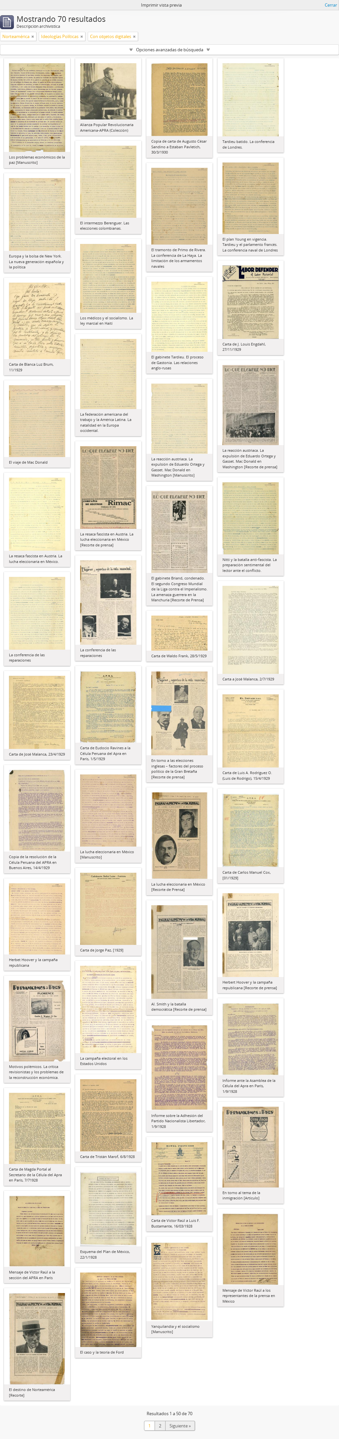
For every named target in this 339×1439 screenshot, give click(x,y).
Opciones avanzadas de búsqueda (169, 50)
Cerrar (331, 5)
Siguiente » (180, 1426)
